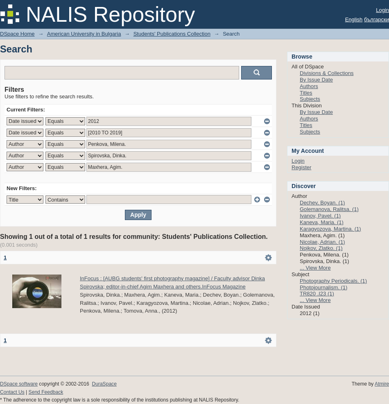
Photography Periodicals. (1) (333, 281)
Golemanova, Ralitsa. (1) (329, 209)
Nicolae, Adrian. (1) (322, 242)
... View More (315, 268)
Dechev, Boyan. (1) (322, 203)
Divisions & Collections (327, 73)
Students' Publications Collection (171, 34)
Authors (309, 86)
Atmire (382, 384)
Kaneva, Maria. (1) (322, 222)
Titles (306, 93)
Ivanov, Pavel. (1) (320, 216)
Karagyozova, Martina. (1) (330, 229)
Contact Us (12, 392)
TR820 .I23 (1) (317, 294)
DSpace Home (17, 34)
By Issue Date (316, 80)
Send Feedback (46, 392)
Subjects (310, 99)
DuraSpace (104, 384)
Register (301, 167)
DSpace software (19, 384)
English (354, 19)
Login (382, 10)
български (376, 19)
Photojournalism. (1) (323, 287)
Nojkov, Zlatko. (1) (321, 248)
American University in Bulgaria (84, 34)
